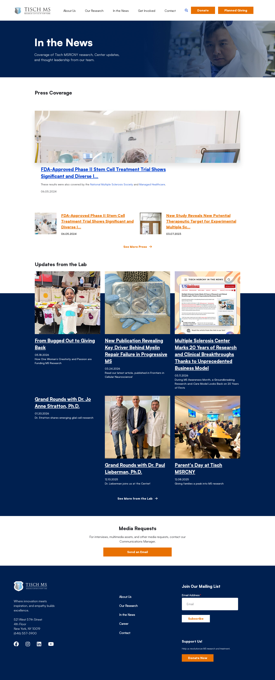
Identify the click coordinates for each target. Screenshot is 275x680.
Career (123, 624)
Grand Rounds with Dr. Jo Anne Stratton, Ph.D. (63, 402)
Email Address (191, 595)
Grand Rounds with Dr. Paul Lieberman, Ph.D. (135, 468)
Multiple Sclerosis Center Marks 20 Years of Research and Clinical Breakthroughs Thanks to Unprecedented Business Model (206, 354)
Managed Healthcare (152, 184)
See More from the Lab (137, 498)
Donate (203, 10)
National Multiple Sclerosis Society (111, 184)
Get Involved (146, 11)
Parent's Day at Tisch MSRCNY (198, 468)
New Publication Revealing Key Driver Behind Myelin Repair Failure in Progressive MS (136, 351)
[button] (186, 10)
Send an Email (137, 552)
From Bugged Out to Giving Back (65, 344)
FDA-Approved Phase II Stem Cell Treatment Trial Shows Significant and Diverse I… (103, 172)
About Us (69, 11)
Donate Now (197, 658)
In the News (121, 11)
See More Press (137, 247)
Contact (170, 11)
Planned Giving (235, 10)
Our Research (94, 11)
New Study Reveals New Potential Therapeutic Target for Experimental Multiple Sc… (201, 221)
